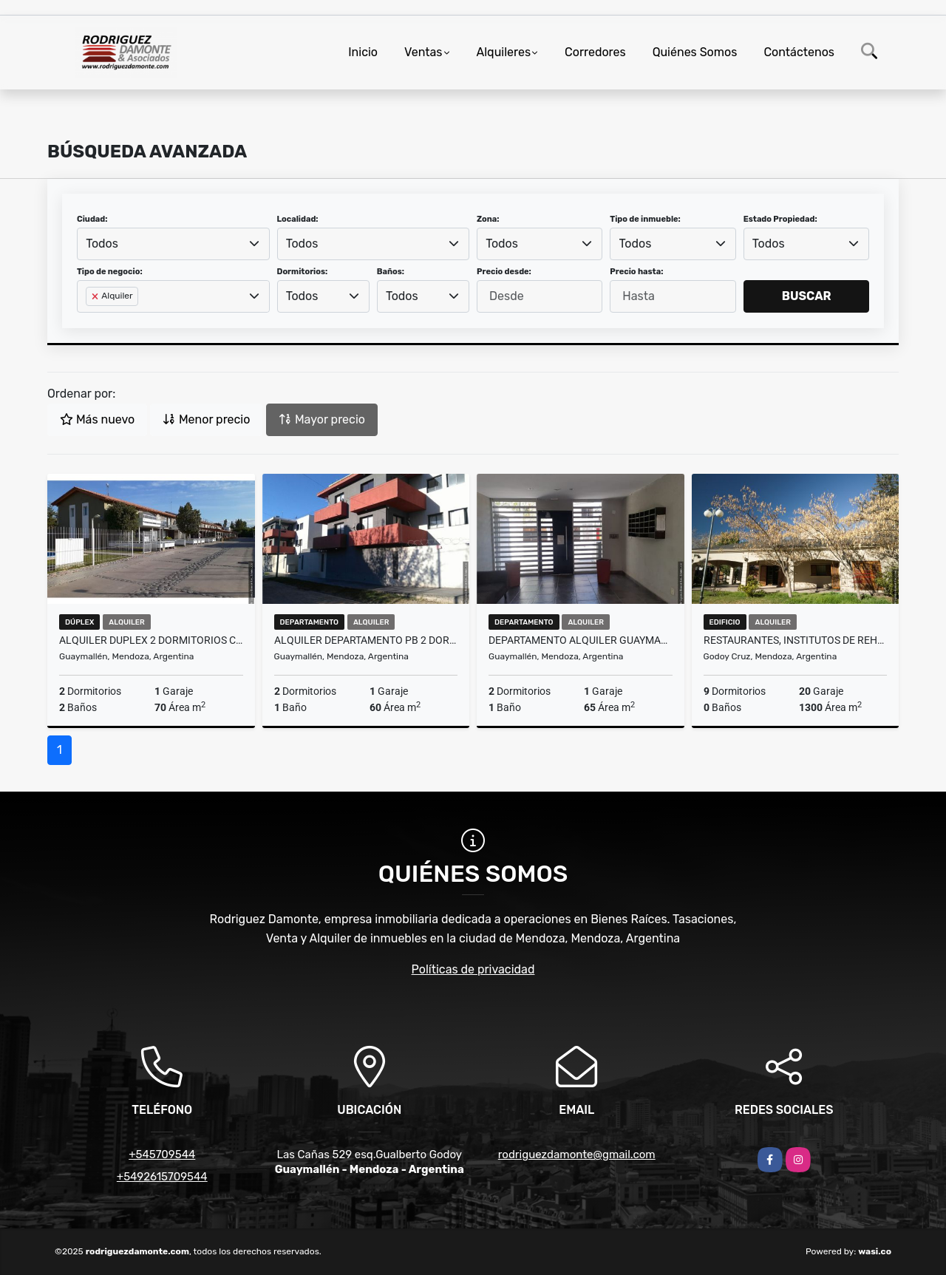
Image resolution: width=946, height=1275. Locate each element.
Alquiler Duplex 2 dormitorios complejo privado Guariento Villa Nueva (151, 640)
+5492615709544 (162, 1176)
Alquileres (504, 52)
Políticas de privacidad (473, 969)
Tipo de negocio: (110, 271)
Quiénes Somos (695, 52)
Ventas (423, 52)
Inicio (363, 52)
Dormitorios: (302, 271)
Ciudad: (92, 219)
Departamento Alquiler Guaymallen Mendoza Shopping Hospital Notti (581, 640)
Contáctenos (798, 52)
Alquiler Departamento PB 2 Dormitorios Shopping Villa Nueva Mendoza (366, 640)
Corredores (595, 52)
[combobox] (173, 244)
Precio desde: (504, 271)
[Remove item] (96, 296)
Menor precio (206, 419)
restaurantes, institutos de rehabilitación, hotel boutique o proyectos (796, 640)
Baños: (390, 271)
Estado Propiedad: (780, 219)
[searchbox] (90, 320)
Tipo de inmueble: (645, 219)
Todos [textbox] (102, 244)
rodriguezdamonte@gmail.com (577, 1154)
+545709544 (162, 1154)
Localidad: (298, 219)
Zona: (488, 219)
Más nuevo (97, 419)
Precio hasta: (636, 271)
